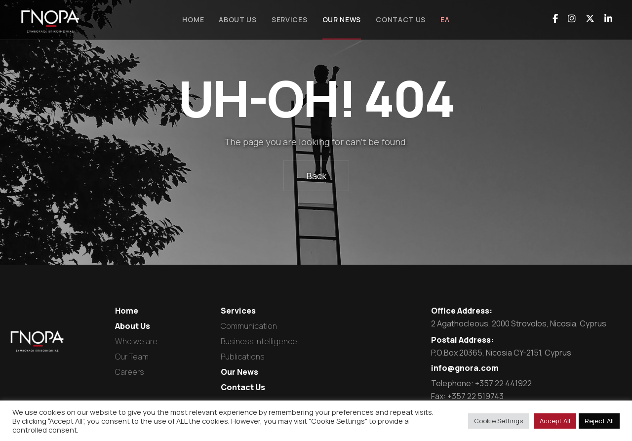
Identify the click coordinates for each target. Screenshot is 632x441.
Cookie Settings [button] (498, 420)
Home (126, 310)
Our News (239, 371)
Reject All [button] (599, 420)
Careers (129, 371)
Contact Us (243, 387)
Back (316, 176)
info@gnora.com (465, 367)
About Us (132, 326)
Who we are (136, 341)
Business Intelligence (259, 341)
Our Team (132, 356)
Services (238, 310)
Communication (249, 326)
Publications (243, 356)
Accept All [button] (555, 420)
